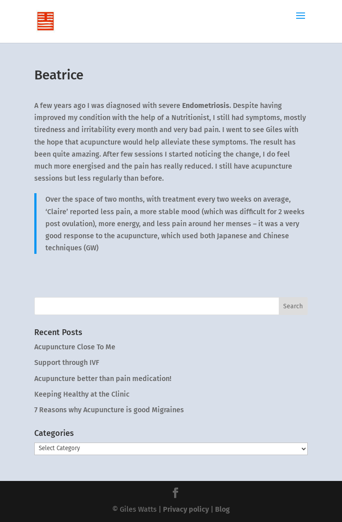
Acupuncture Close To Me (74, 347)
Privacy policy (186, 509)
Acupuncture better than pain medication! (102, 378)
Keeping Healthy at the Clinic (82, 394)
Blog (222, 509)
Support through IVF (66, 362)
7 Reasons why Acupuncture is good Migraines (109, 410)
